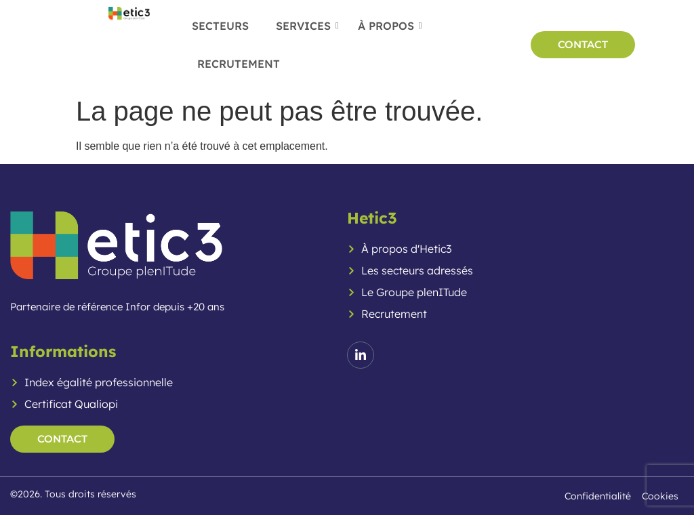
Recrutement (238, 63)
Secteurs (220, 26)
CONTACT (583, 44)
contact (62, 438)
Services (307, 26)
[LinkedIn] (360, 355)
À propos (390, 26)
